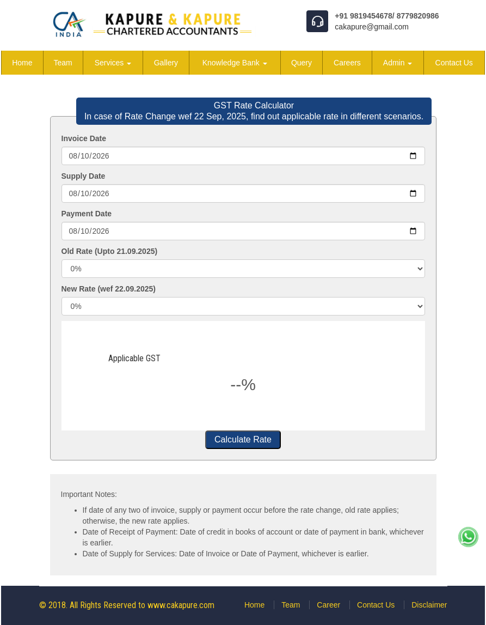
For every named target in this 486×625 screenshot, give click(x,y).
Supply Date (83, 176)
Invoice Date (83, 138)
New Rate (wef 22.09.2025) (108, 288)
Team (63, 62)
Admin (398, 62)
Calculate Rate (243, 439)
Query (301, 62)
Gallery (166, 62)
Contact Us (454, 62)
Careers (347, 62)
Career (328, 604)
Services (113, 62)
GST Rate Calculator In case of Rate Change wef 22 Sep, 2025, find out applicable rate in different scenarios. (253, 111)
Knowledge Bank (234, 62)
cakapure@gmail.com (372, 26)
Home (22, 62)
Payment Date (86, 213)
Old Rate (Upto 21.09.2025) (109, 251)
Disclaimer (429, 604)
